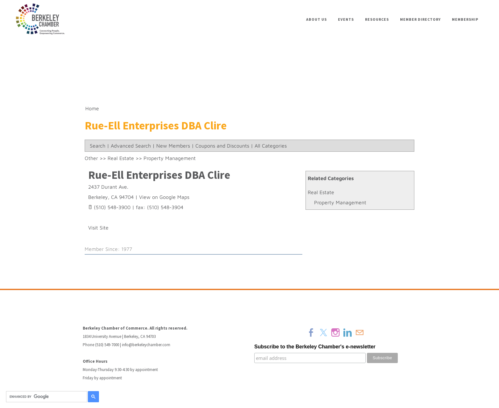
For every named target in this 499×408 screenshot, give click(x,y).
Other (91, 158)
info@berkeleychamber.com (146, 344)
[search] (46, 397)
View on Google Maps (164, 197)
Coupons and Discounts (222, 146)
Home (92, 108)
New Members (173, 146)
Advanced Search (131, 146)
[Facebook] (311, 332)
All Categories (271, 146)
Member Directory (420, 19)
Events (346, 19)
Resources (377, 19)
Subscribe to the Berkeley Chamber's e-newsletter (315, 346)
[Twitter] (323, 332)
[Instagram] (335, 332)
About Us (316, 19)
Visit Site (98, 227)
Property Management (340, 202)
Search (97, 146)
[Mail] (359, 332)
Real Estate (321, 192)
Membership (465, 19)
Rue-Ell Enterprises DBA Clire (159, 175)
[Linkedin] (347, 332)
